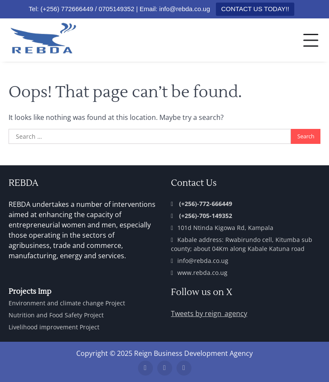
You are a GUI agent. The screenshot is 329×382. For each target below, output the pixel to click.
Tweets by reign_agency (209, 313)
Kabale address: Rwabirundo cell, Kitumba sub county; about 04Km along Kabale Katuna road (241, 244)
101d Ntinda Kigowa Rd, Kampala (222, 228)
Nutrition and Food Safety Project (56, 315)
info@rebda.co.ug (199, 261)
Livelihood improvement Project (54, 327)
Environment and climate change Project (67, 303)
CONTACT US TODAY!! (255, 8)
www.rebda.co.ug (199, 273)
